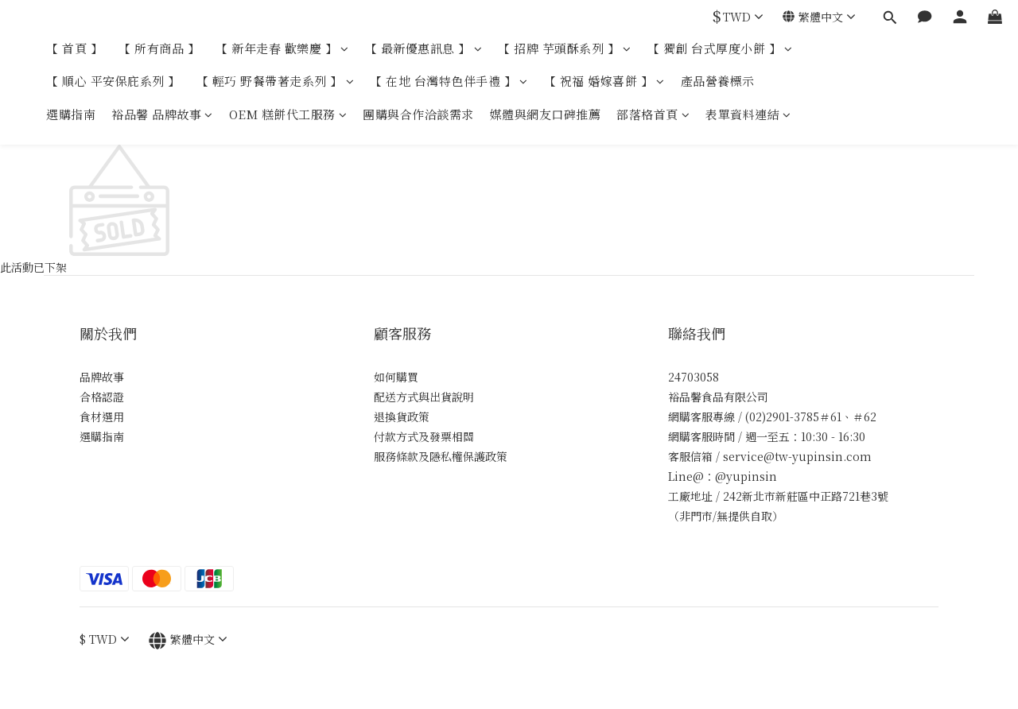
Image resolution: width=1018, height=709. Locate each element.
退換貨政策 (401, 416)
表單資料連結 (748, 114)
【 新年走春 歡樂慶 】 (282, 48)
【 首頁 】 (74, 48)
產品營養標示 (718, 80)
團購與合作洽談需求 (418, 114)
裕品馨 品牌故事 (162, 114)
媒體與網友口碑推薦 (545, 114)
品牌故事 (102, 377)
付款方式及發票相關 (424, 436)
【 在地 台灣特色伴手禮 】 (449, 80)
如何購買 (396, 377)
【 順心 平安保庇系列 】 (113, 80)
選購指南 (70, 114)
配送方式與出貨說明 (424, 397)
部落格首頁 (653, 114)
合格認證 (102, 397)
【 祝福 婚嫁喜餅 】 (604, 80)
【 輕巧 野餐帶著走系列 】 (275, 80)
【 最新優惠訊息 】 (424, 48)
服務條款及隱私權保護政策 (440, 456)
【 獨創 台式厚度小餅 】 (720, 48)
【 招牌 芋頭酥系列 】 (564, 48)
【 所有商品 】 (159, 48)
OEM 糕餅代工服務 (288, 114)
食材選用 (102, 416)
